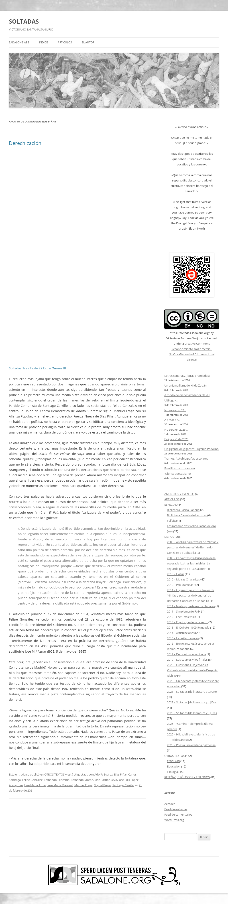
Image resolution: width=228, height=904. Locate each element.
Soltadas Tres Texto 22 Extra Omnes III (37, 368)
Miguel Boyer (102, 785)
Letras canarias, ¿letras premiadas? (187, 376)
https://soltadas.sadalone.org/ (190, 333)
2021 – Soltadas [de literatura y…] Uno (192, 692)
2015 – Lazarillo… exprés (183, 638)
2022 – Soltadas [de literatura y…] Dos (191, 702)
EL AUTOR (88, 42)
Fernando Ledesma (56, 780)
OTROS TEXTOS (54, 774)
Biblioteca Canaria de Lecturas (187, 515)
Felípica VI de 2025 (176, 439)
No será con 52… (175, 410)
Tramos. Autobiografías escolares (186, 458)
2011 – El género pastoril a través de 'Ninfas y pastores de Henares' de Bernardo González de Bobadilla (190, 595)
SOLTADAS (24, 21)
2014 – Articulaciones (181, 633)
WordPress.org (174, 820)
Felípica (172, 521)
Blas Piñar (120, 774)
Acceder (169, 804)
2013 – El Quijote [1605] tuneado (188, 627)
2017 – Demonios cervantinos (186, 654)
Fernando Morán (82, 780)
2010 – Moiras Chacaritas (183, 579)
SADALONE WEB (19, 42)
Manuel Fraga (83, 785)
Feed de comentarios (178, 814)
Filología (172, 772)
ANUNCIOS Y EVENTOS (179, 494)
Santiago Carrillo (123, 785)
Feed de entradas (175, 809)
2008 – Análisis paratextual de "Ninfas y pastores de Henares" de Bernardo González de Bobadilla (192, 547)
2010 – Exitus (175, 574)
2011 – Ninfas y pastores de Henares (191, 606)
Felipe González (32, 780)
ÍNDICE (43, 42)
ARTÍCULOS (65, 42)
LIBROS (169, 537)
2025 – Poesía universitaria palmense (191, 745)
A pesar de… (172, 420)
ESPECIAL (170, 505)
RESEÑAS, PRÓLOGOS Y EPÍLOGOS (187, 777)
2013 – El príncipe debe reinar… (187, 622)
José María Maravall (60, 785)
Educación (174, 766)
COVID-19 (173, 761)
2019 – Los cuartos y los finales (187, 660)
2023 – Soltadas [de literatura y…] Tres (192, 713)
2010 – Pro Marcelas (180, 585)
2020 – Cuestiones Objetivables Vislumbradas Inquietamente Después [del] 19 (192, 670)
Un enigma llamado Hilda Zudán (185, 385)
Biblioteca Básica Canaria (183, 510)
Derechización (25, 143)
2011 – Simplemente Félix (183, 611)
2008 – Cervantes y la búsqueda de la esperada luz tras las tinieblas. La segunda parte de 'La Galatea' (191, 563)
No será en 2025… (176, 430)
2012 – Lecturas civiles (181, 617)
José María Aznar (35, 785)
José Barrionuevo (106, 780)
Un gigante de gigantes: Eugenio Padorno (191, 449)
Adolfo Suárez (103, 774)
